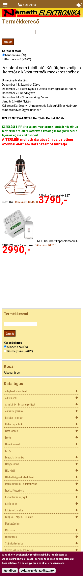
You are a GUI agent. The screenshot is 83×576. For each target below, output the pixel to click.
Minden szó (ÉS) (15, 55)
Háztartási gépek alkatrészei (19, 477)
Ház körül (10, 470)
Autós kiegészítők (14, 411)
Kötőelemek (11, 503)
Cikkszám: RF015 (45, 245)
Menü (5, 5)
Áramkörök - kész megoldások (20, 404)
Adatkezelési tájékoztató (37, 570)
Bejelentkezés (79, 5)
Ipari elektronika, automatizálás (21, 484)
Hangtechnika (12, 464)
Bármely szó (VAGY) (18, 59)
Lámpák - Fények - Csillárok (19, 517)
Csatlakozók (11, 431)
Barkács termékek (14, 417)
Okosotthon (11, 536)
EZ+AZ (8, 450)
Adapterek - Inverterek (16, 391)
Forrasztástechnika (14, 457)
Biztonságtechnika (14, 424)
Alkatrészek (11, 397)
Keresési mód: (12, 51)
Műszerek (10, 530)
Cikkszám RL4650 (26, 202)
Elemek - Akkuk (13, 444)
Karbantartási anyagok (16, 497)
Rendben (10, 570)
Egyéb (8, 437)
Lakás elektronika (14, 510)
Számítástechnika (14, 543)
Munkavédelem (12, 523)
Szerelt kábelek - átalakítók (19, 550)
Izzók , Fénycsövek (14, 490)
